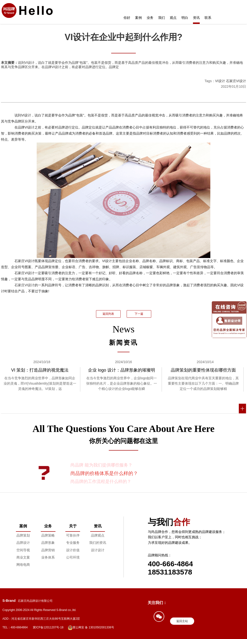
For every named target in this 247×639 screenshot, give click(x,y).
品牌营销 (48, 550)
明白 (184, 18)
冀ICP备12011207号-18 (48, 627)
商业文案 (23, 557)
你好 (127, 18)
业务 (150, 18)
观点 (173, 18)
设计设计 (97, 550)
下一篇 (139, 314)
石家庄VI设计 (236, 81)
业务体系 (48, 557)
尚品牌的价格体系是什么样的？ (104, 473)
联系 (208, 18)
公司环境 (73, 557)
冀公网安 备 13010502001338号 (91, 627)
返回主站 (182, 621)
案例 (138, 18)
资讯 (196, 18)
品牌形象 (48, 543)
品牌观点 (97, 535)
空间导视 (23, 550)
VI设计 (220, 81)
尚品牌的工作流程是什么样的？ (100, 481)
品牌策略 (48, 535)
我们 (161, 18)
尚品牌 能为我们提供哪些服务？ (101, 465)
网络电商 (23, 565)
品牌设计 (23, 543)
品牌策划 (23, 535)
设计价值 (73, 550)
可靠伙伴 (73, 535)
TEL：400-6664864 (15, 627)
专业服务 (73, 543)
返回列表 (108, 314)
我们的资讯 (97, 543)
